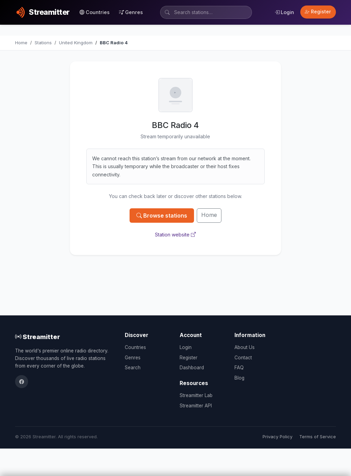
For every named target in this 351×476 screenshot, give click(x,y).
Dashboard (192, 367)
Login (284, 12)
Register (318, 11)
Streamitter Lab (196, 395)
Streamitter (37, 336)
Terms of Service (317, 436)
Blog (239, 378)
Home (209, 214)
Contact (243, 357)
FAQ (239, 367)
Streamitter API (196, 405)
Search (133, 367)
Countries (95, 12)
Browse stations (161, 215)
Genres (131, 12)
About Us (244, 347)
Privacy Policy (277, 436)
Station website (175, 234)
